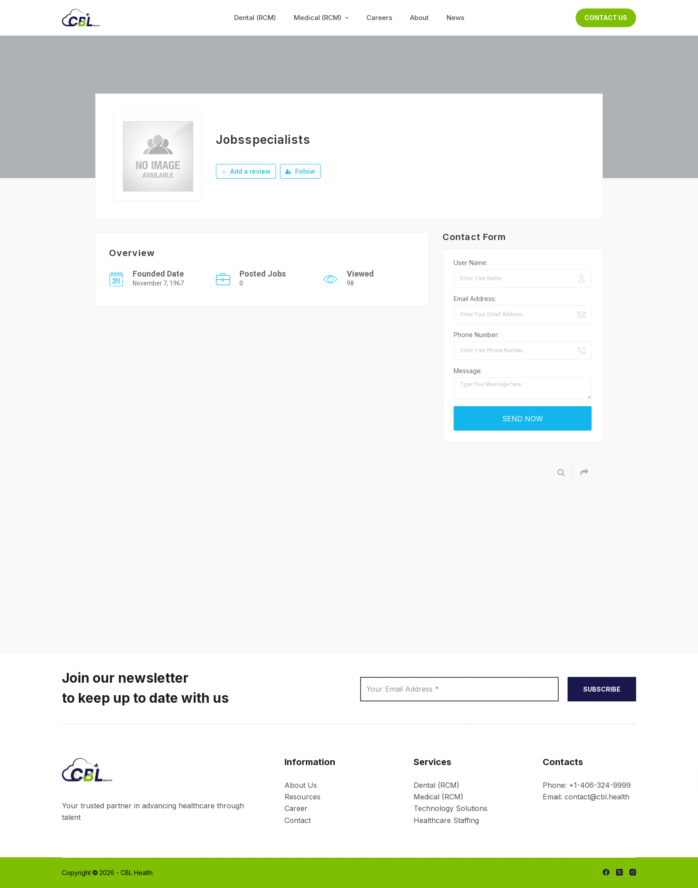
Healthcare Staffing (446, 820)
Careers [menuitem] (379, 17)
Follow (300, 171)
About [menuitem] (419, 17)
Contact (297, 820)
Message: (468, 371)
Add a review (246, 171)
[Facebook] (606, 872)
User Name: (470, 262)
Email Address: (475, 298)
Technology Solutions (450, 808)
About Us (300, 785)
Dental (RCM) (436, 785)
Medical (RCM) (438, 796)
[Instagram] (632, 872)
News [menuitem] (455, 17)
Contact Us (605, 17)
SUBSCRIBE (602, 689)
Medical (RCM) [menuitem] (322, 17)
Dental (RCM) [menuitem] (255, 17)
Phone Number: (476, 334)
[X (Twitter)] (619, 872)
